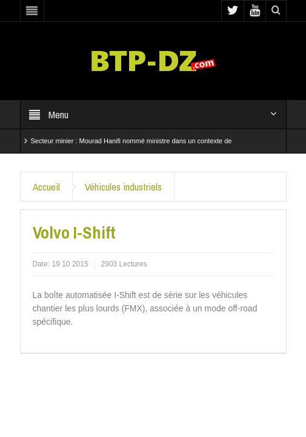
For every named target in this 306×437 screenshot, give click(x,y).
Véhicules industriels (123, 187)
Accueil (46, 187)
